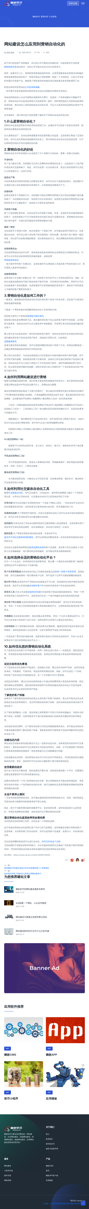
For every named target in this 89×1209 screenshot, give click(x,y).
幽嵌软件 (36, 16)
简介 (47, 1134)
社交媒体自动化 (15, 492)
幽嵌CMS (10, 1054)
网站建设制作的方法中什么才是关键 (32, 931)
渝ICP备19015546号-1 (75, 1203)
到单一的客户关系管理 (65, 571)
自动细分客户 (35, 585)
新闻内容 (44, 16)
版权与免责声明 (52, 1149)
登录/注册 (73, 3)
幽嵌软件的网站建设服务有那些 (30, 889)
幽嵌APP (51, 1054)
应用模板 (51, 1098)
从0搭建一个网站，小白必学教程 (31, 903)
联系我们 (49, 1139)
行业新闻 (52, 16)
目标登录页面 (34, 592)
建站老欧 (10, 52)
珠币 (47, 1171)
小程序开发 (8, 1171)
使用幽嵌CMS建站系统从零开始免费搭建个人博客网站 (26, 868)
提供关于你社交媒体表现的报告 (18, 537)
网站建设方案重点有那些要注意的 (31, 917)
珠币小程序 (11, 1098)
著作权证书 (50, 1144)
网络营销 (7, 1180)
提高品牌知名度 (36, 547)
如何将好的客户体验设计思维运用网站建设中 (22, 873)
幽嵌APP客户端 (52, 1175)
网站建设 (7, 1166)
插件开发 (7, 1175)
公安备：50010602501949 (54, 1203)
